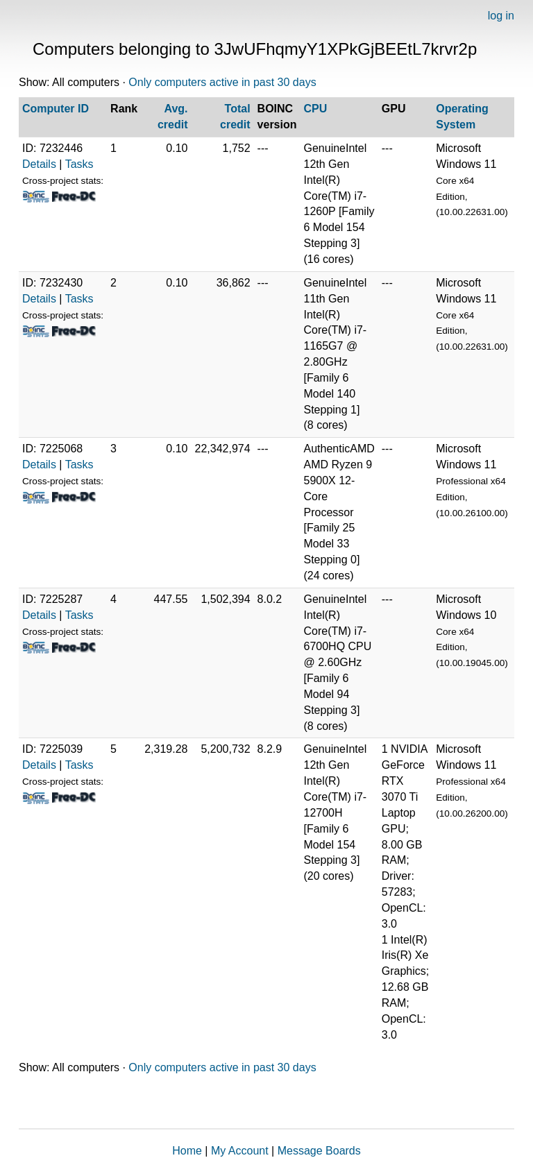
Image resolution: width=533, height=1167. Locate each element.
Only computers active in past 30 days (222, 82)
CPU (316, 108)
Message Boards (319, 1151)
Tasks (79, 164)
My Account (240, 1151)
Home (187, 1151)
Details (39, 164)
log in (501, 16)
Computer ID (55, 108)
